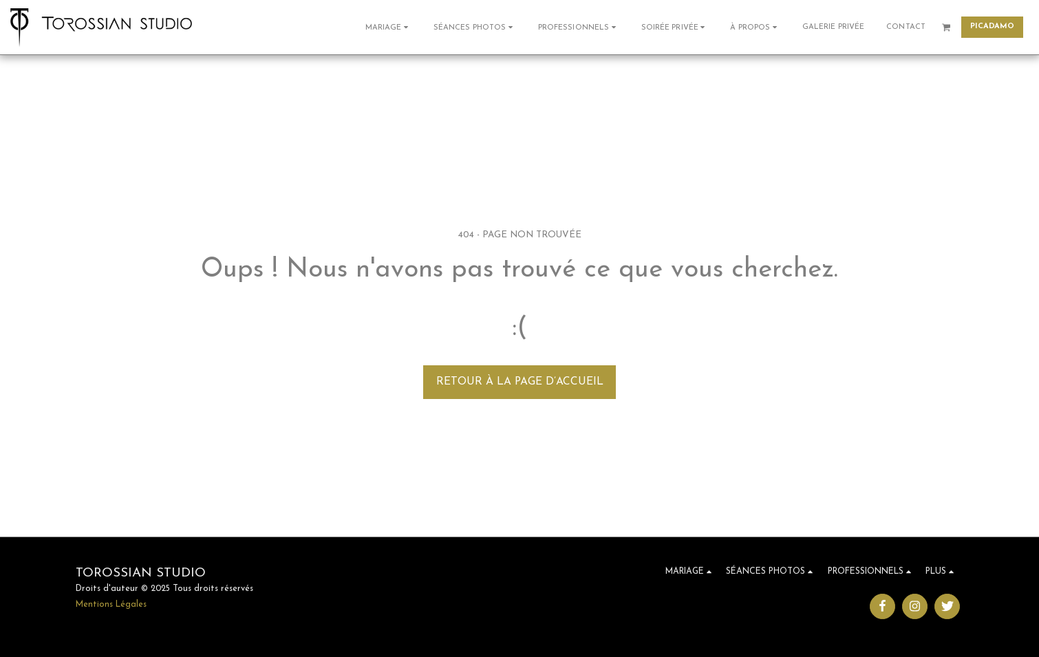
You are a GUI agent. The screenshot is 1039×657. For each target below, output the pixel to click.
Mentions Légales (111, 605)
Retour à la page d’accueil (519, 381)
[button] (388, 27)
